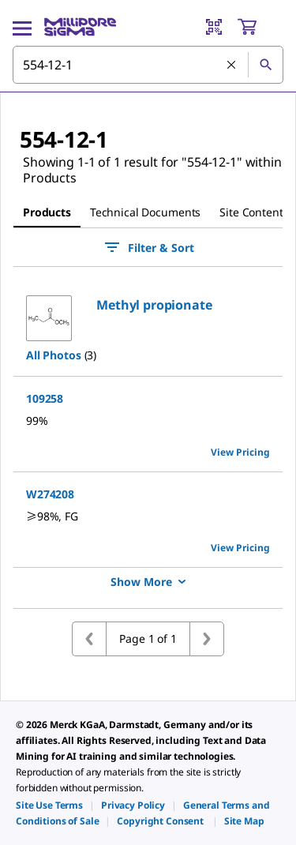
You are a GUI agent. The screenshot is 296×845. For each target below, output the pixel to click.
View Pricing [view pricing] (240, 452)
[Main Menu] (22, 27)
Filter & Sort (148, 247)
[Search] (265, 64)
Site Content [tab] (251, 212)
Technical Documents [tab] (145, 212)
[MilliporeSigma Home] (80, 26)
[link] (49, 805)
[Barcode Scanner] (213, 26)
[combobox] (148, 65)
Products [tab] (47, 212)
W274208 (50, 493)
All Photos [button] (53, 354)
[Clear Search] (231, 65)
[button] (154, 305)
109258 (44, 398)
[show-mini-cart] (259, 27)
